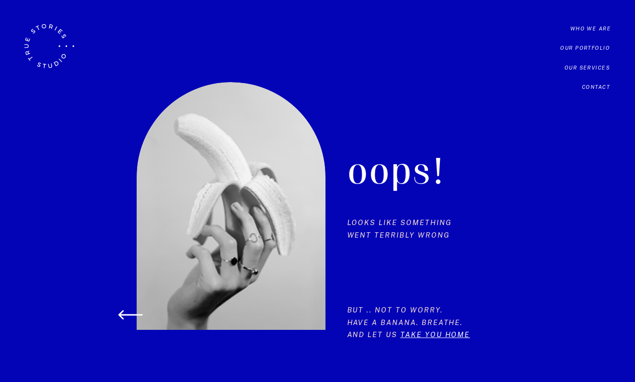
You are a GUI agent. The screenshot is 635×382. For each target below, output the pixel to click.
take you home (435, 334)
